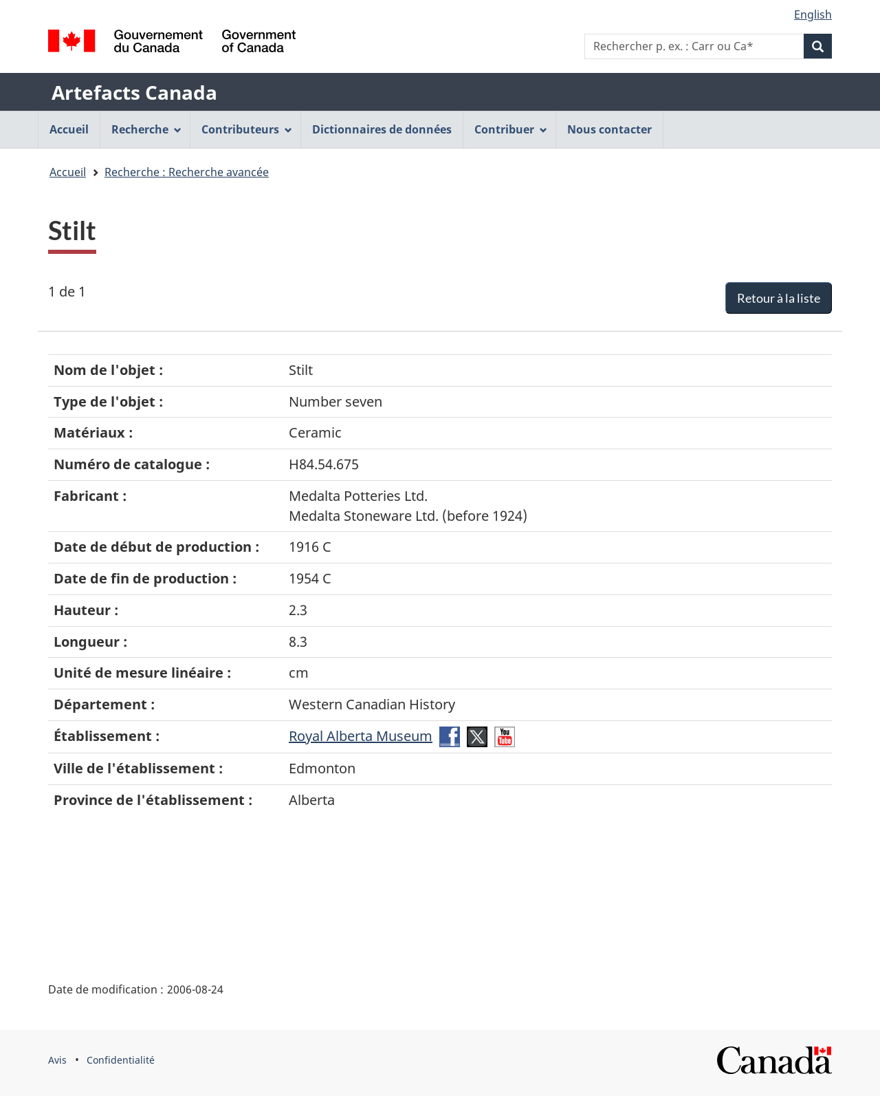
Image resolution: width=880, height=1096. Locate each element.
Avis (57, 1059)
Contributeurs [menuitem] (246, 129)
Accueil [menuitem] (69, 129)
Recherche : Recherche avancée (186, 172)
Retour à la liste (778, 297)
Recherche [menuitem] (146, 129)
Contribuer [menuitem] (510, 129)
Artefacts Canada (134, 92)
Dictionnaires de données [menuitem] (382, 129)
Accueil (68, 172)
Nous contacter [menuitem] (609, 129)
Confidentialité (121, 1059)
